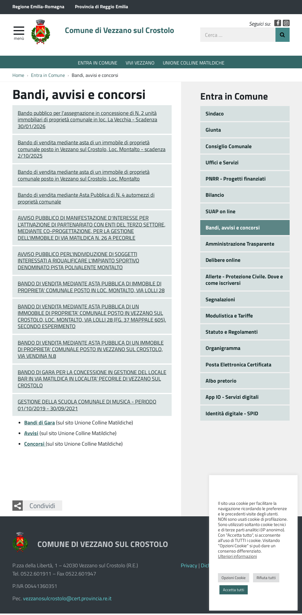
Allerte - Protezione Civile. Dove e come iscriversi (244, 281)
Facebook (277, 24)
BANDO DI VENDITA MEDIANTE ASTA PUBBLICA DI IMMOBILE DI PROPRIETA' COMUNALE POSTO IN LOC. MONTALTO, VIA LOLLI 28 (91, 288)
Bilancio (215, 196)
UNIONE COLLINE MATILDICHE (193, 62)
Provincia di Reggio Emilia (101, 6)
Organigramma (223, 349)
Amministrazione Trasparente (240, 245)
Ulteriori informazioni (237, 556)
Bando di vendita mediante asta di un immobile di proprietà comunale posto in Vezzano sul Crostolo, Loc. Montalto (84, 177)
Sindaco (215, 115)
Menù (19, 39)
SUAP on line (220, 212)
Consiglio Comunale (229, 147)
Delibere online (223, 261)
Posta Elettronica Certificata (238, 366)
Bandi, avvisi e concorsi (233, 229)
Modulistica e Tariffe (229, 317)
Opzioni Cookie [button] (233, 577)
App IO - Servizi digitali (232, 398)
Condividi (42, 507)
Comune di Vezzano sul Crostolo (125, 31)
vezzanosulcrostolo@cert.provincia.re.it (67, 599)
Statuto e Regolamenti (232, 333)
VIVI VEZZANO (140, 62)
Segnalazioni (220, 301)
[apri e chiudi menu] (19, 31)
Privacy (189, 566)
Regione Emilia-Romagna (38, 6)
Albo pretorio (221, 382)
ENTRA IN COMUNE (97, 62)
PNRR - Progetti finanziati (236, 180)
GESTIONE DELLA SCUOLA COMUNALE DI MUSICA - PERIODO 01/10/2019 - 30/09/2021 (87, 406)
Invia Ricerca (282, 36)
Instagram (286, 24)
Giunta (213, 131)
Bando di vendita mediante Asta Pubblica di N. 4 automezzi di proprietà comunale (86, 199)
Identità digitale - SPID (232, 415)
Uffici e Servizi (222, 164)
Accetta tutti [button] (233, 589)
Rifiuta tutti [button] (266, 577)
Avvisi (31, 434)
